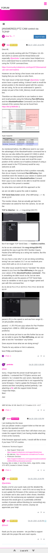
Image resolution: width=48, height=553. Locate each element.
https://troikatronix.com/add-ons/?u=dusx (30, 452)
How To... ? (10, 34)
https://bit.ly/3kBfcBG (10, 104)
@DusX (5, 523)
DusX (9, 416)
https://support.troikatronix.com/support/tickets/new (24, 450)
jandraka (10, 362)
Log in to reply (40, 34)
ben (8, 42)
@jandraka (14, 56)
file (12, 386)
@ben (4, 366)
